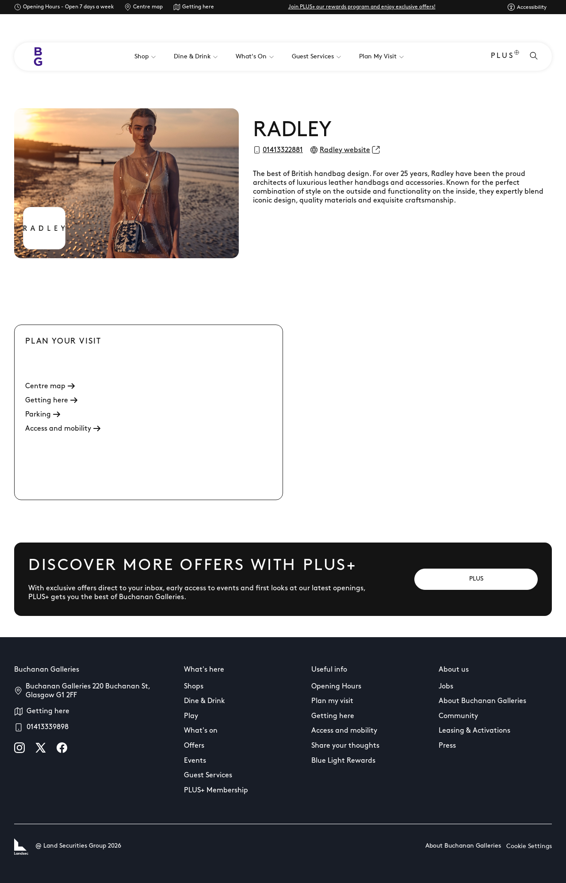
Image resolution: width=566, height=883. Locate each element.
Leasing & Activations (474, 730)
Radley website (345, 150)
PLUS (505, 57)
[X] (40, 747)
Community (458, 716)
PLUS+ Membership (216, 790)
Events (195, 761)
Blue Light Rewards (343, 761)
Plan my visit (332, 701)
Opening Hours (336, 686)
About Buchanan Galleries (482, 701)
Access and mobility (62, 428)
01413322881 (283, 150)
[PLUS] (476, 579)
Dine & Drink (204, 701)
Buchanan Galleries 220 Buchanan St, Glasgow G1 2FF (88, 691)
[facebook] (62, 747)
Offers (194, 745)
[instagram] (19, 747)
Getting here (198, 7)
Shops (193, 686)
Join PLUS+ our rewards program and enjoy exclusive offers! (362, 7)
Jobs (446, 686)
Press (447, 745)
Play (191, 716)
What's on (201, 730)
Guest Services (208, 775)
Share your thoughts (345, 745)
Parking (42, 414)
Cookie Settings (529, 846)
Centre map (148, 7)
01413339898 (48, 727)
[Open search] (534, 56)
